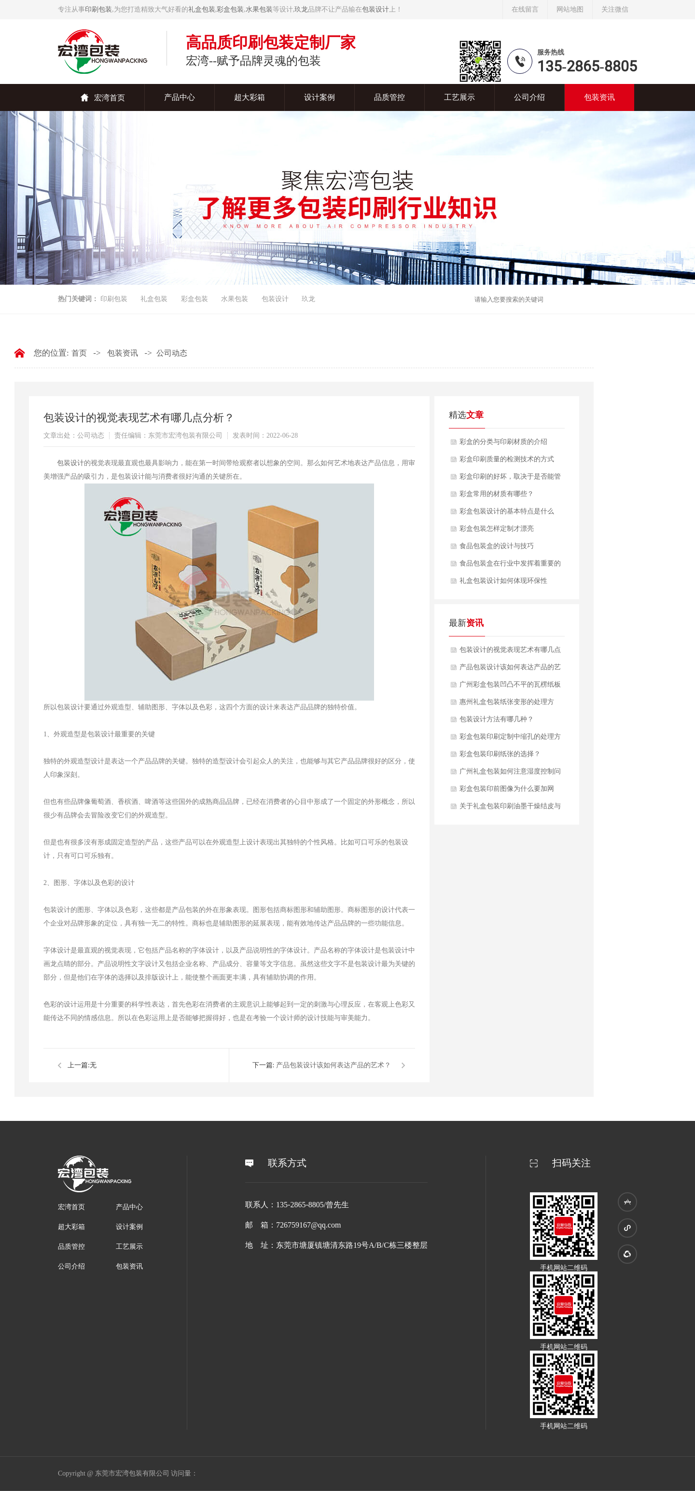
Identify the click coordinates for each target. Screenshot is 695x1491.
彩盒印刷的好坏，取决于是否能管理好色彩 (510, 479)
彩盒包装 (230, 9)
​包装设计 (70, 463)
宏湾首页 (103, 98)
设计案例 (319, 97)
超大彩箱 (249, 97)
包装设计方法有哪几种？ (496, 719)
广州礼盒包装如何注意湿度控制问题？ (510, 774)
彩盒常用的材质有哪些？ (496, 493)
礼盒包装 (201, 9)
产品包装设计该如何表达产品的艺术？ (333, 1065)
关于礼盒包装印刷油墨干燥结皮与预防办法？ (510, 808)
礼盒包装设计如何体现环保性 (503, 580)
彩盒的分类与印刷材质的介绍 (503, 441)
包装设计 (375, 9)
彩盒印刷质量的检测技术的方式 (506, 459)
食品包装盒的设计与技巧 (496, 546)
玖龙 (301, 9)
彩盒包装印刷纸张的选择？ (500, 754)
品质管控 (389, 97)
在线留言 (525, 9)
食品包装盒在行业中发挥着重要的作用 (510, 566)
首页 (79, 353)
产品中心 (179, 97)
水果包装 (259, 9)
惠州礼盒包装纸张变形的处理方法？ (506, 704)
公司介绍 (529, 97)
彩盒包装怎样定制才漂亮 (496, 528)
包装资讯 (599, 97)
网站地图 (570, 9)
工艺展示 (459, 97)
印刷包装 (98, 9)
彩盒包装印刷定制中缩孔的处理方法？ (510, 739)
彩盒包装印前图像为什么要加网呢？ (506, 791)
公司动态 (171, 353)
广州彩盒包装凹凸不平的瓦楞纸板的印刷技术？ (510, 687)
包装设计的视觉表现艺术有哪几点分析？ (510, 652)
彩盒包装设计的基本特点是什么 (506, 511)
